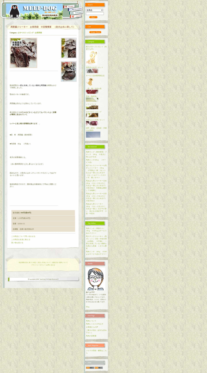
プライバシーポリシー (38, 265)
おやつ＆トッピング (25, 33)
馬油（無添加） (92, 96)
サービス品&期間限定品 (96, 76)
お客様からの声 (92, 327)
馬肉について (91, 321)
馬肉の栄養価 (91, 336)
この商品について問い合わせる (23, 236)
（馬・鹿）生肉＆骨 (93, 89)
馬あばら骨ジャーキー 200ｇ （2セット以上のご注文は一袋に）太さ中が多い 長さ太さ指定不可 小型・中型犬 (96, 209)
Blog (87, 307)
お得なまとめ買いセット (95, 120)
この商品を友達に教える (20, 239)
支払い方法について (44, 262)
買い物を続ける (17, 243)
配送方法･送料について (60, 262)
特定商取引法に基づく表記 (27, 262)
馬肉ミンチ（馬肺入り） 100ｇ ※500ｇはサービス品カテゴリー (96, 230)
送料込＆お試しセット (94, 67)
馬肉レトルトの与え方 (94, 324)
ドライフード (91, 104)
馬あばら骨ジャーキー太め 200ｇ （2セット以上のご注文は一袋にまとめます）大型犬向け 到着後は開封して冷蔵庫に (97, 185)
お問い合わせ (50, 265)
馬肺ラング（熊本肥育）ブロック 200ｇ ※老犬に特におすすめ (96, 154)
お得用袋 (38, 33)
